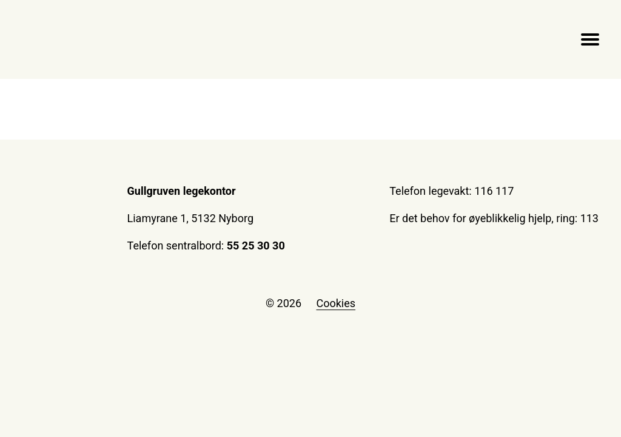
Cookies (335, 303)
